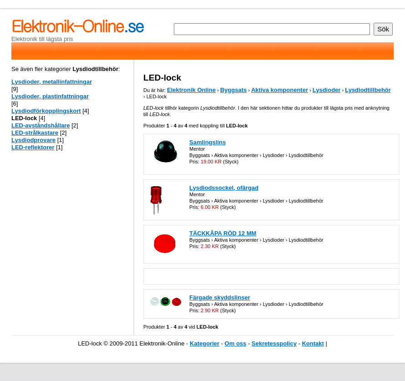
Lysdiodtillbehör (368, 89)
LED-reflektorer (33, 147)
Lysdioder (327, 89)
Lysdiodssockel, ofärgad (223, 187)
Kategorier (204, 343)
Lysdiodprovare (33, 140)
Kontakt (313, 343)
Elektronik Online (191, 89)
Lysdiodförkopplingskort (46, 110)
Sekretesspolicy (274, 343)
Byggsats (233, 89)
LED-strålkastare (34, 132)
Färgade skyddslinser (219, 297)
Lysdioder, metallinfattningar (51, 81)
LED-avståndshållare (40, 125)
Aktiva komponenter (279, 89)
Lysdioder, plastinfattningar (50, 96)
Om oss (236, 343)
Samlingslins (207, 142)
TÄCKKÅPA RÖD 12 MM (222, 233)
